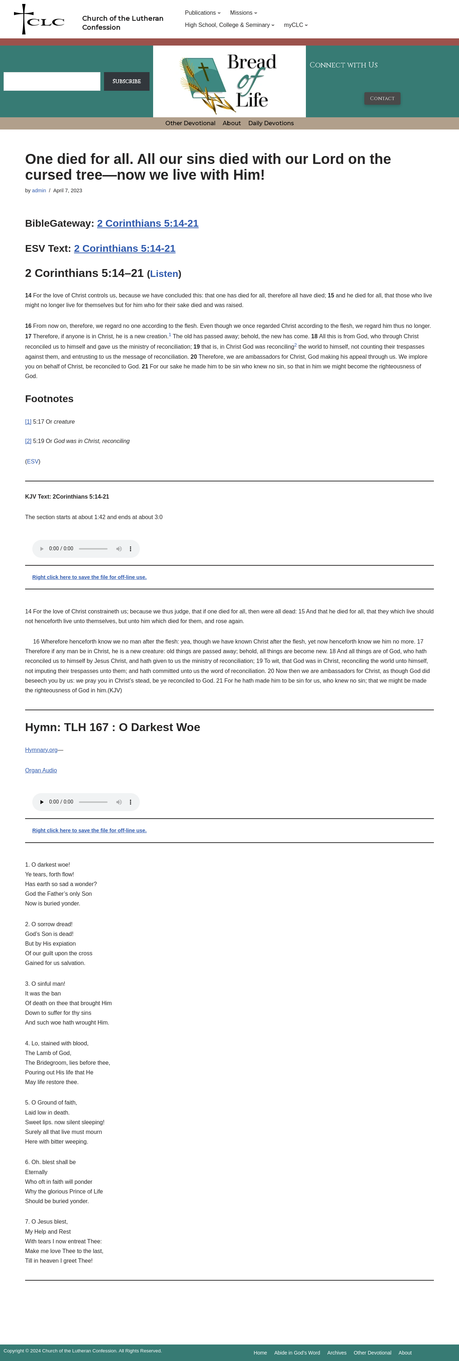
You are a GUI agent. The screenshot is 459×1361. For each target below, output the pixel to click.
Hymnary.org (41, 750)
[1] (28, 422)
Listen (164, 273)
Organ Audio (41, 770)
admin (39, 190)
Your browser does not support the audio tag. (86, 549)
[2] (28, 441)
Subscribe (127, 81)
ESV (32, 461)
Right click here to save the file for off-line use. (89, 577)
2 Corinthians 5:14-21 (148, 223)
